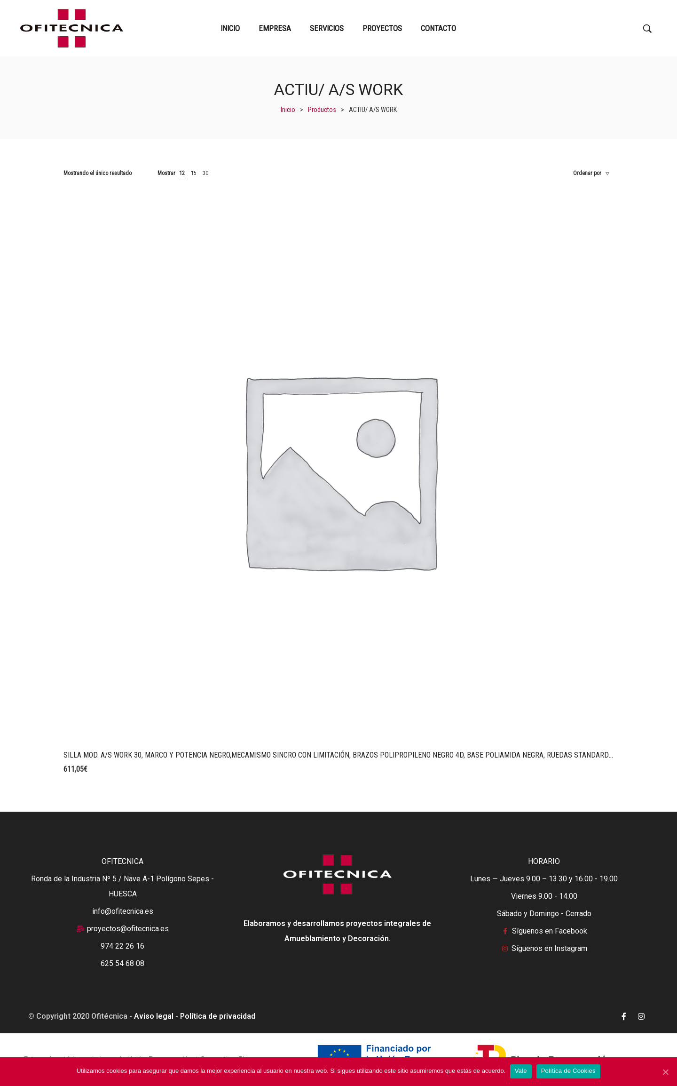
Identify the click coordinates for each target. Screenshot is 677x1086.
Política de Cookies (568, 1071)
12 (182, 173)
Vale (521, 1071)
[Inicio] (288, 109)
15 (194, 173)
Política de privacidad (217, 1016)
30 (205, 173)
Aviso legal (153, 1016)
